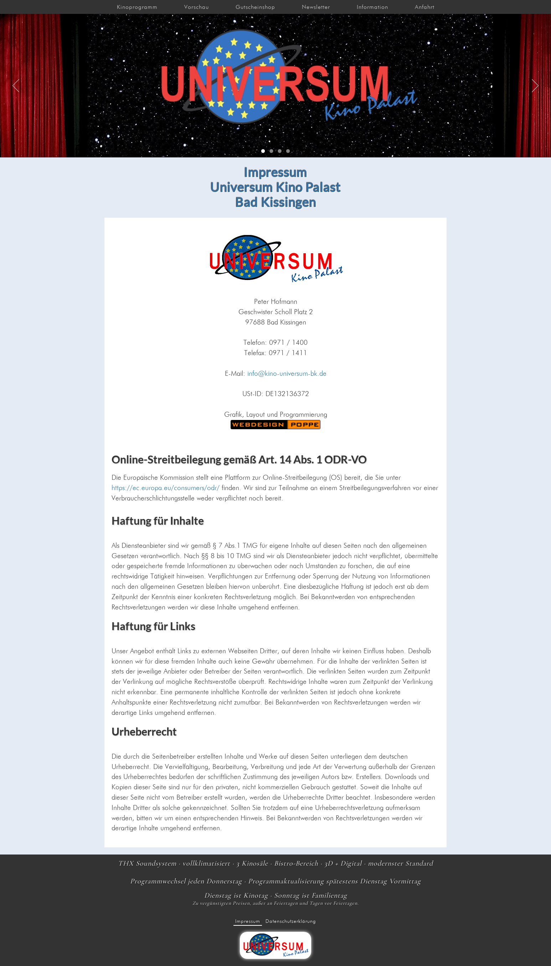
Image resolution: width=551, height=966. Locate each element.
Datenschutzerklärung (291, 921)
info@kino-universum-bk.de (286, 373)
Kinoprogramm (137, 7)
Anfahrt (424, 7)
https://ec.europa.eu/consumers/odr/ (166, 488)
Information (372, 7)
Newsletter (316, 7)
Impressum (247, 921)
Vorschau (196, 7)
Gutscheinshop (255, 7)
